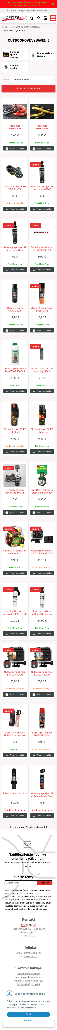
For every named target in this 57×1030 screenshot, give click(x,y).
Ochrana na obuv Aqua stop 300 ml (14, 491)
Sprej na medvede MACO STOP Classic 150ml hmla (42, 614)
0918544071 (30, 956)
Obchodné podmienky (28, 973)
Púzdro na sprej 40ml (15, 793)
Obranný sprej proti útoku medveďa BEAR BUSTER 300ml (42, 796)
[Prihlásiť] (38, 18)
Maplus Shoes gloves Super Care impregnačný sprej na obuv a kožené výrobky (42, 310)
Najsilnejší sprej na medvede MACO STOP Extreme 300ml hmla (15, 614)
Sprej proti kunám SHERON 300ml (42, 734)
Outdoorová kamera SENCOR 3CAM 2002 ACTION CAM (42, 553)
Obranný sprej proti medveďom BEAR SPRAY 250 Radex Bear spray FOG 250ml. (15, 250)
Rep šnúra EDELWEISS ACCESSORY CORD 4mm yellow (42, 128)
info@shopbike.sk (32, 952)
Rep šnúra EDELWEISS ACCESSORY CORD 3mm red (15, 128)
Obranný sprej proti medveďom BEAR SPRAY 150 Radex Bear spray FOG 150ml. (42, 189)
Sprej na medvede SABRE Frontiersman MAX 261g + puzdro (14, 735)
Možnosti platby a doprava (28, 980)
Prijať (28, 1014)
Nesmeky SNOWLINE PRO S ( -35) (15, 188)
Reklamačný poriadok (28, 984)
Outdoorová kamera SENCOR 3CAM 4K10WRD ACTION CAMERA (15, 674)
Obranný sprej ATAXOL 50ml (15, 309)
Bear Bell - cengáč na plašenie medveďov (42, 491)
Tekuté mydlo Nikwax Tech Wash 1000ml (14, 370)
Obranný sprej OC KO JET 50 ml (15, 430)
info (39, 874)
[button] (32, 18)
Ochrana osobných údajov (28, 976)
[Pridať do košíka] (15, 148)
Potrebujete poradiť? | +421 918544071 (29, 10)
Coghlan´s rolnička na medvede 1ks (15, 552)
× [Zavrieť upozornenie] (53, 4)
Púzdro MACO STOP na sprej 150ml (42, 370)
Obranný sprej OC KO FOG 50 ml (42, 430)
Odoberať (44, 883)
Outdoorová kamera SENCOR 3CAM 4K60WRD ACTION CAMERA (42, 674)
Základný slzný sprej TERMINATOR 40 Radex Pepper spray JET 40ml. (42, 250)
